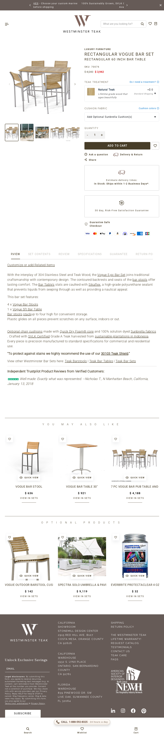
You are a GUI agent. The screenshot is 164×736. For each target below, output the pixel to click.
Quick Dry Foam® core (77, 331)
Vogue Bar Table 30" (82, 487)
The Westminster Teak (128, 635)
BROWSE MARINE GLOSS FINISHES (59, 3)
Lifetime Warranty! (126, 639)
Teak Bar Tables (101, 361)
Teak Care (119, 655)
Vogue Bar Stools (25, 304)
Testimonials (121, 647)
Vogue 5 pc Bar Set (111, 275)
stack (27, 314)
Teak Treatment (96, 82)
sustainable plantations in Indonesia (121, 336)
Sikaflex (94, 284)
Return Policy (122, 626)
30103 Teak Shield (114, 354)
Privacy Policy (38, 703)
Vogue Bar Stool (29, 487)
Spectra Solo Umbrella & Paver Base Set (82, 585)
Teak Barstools (76, 361)
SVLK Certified (39, 336)
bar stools (139, 280)
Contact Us (120, 651)
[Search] (142, 23)
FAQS (114, 659)
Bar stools (14, 314)
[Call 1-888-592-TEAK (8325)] (82, 722)
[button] (30, 5)
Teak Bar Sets (126, 361)
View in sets (29, 498)
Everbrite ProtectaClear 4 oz (135, 585)
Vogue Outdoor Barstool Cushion (29, 585)
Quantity (91, 128)
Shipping (117, 622)
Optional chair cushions (24, 331)
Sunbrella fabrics (143, 331)
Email (11, 668)
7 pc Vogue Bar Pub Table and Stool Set (135, 487)
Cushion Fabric (95, 108)
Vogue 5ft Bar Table (27, 309)
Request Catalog (125, 643)
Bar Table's (46, 284)
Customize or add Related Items (31, 265)
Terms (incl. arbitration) (16, 703)
